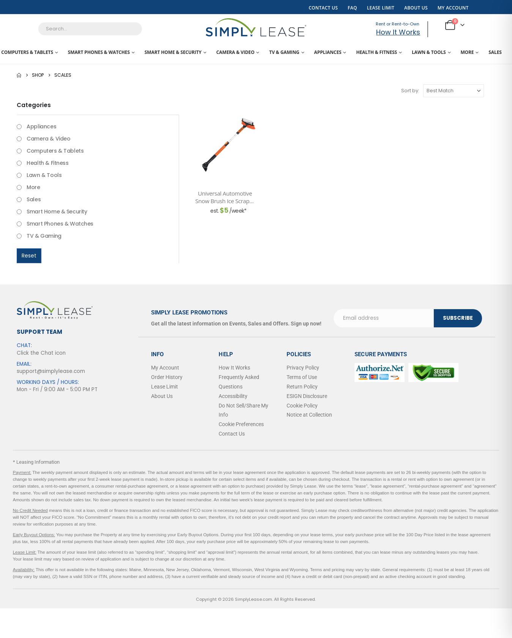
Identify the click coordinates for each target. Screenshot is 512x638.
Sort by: (410, 90)
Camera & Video (235, 52)
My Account (453, 8)
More (467, 52)
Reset (29, 255)
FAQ (352, 8)
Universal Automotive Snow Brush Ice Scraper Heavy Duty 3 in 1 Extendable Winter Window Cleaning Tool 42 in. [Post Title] (225, 197)
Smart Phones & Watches (99, 52)
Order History (167, 377)
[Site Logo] (256, 27)
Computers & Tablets (27, 52)
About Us (416, 8)
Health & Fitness (376, 52)
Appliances (328, 52)
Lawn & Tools (429, 52)
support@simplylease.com (51, 371)
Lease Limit (380, 8)
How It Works (398, 32)
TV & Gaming (284, 52)
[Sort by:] (453, 90)
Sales (494, 52)
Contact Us (323, 8)
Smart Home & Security (173, 52)
